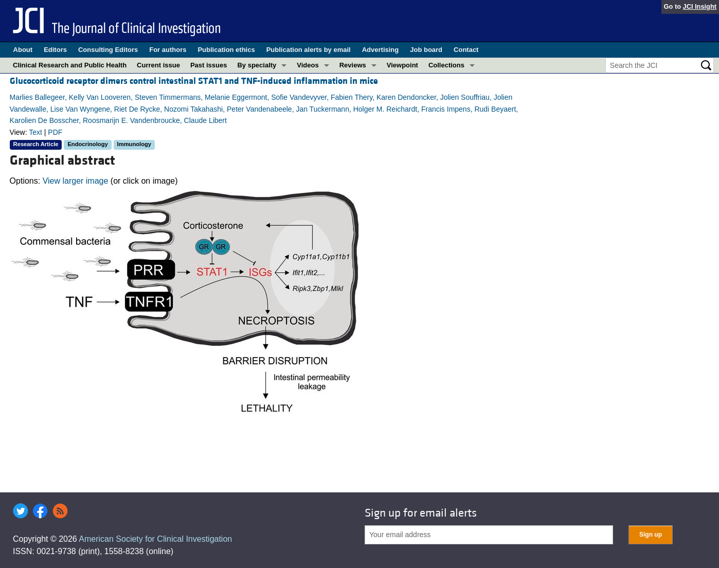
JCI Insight (699, 6)
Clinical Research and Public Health (70, 65)
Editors (55, 50)
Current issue (158, 65)
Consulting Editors (108, 50)
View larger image (76, 180)
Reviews (352, 65)
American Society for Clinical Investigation (155, 539)
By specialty (256, 65)
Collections (446, 65)
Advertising (380, 50)
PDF (55, 132)
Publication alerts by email (308, 50)
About (23, 50)
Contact (466, 50)
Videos (307, 65)
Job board (426, 50)
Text (35, 132)
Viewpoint (402, 65)
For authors (167, 50)
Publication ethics (226, 50)
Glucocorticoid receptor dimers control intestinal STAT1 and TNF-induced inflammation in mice (194, 81)
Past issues (208, 65)
